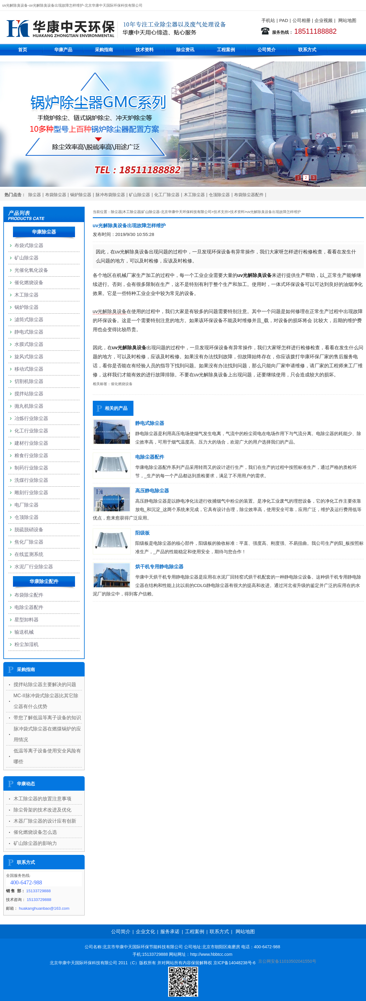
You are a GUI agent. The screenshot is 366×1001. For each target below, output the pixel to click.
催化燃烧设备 (122, 384)
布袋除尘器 (55, 194)
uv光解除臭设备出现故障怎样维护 (274, 212)
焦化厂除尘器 (28, 541)
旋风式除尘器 (28, 356)
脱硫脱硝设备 (28, 529)
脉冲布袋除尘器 (110, 194)
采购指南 (104, 49)
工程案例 (226, 49)
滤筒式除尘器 (28, 319)
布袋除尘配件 (28, 595)
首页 (22, 49)
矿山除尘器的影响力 (35, 843)
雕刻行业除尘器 (31, 492)
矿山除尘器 (139, 194)
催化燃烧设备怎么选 (35, 832)
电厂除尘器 (26, 504)
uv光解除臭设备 (110, 311)
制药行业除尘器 (31, 467)
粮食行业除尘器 (31, 455)
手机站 (268, 20)
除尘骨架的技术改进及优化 (42, 809)
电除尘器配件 (149, 457)
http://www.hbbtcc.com (211, 954)
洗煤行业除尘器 (31, 480)
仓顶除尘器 (219, 194)
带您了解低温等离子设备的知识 (47, 717)
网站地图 (347, 20)
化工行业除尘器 (31, 430)
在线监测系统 (28, 554)
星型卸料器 (26, 619)
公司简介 (267, 49)
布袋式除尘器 (28, 245)
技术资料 (145, 49)
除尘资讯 (185, 49)
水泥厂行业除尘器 (33, 566)
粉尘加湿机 (26, 644)
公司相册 (301, 20)
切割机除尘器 (28, 381)
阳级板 (142, 532)
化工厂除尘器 (167, 194)
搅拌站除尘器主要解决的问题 (45, 684)
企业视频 (323, 20)
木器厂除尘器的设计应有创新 (45, 821)
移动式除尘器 (28, 369)
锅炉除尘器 (80, 194)
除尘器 (34, 194)
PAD (283, 20)
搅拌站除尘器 (28, 393)
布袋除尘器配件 (249, 194)
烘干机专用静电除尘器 (159, 566)
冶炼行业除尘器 (31, 418)
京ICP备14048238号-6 (234, 962)
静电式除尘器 (149, 423)
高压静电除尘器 (152, 490)
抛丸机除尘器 (28, 406)
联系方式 (307, 49)
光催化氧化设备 (31, 270)
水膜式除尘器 (28, 344)
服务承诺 (170, 931)
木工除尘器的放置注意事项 (42, 798)
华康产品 (63, 49)
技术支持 (221, 212)
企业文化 (145, 931)
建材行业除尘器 (31, 443)
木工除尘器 (194, 194)
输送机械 (24, 632)
